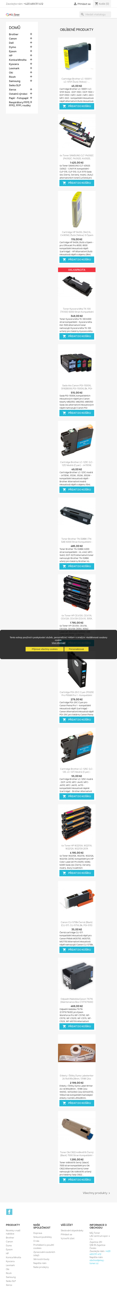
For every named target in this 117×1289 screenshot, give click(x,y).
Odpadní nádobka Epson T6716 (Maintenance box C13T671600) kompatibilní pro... (76, 1001)
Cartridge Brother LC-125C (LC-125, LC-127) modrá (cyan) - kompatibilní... (76, 771)
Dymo (12, 47)
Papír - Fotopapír (19, 98)
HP (10, 55)
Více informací (58, 643)
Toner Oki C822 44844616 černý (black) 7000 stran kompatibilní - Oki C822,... (77, 1155)
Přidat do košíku (77, 106)
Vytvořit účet (67, 1238)
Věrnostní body (41, 1259)
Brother (13, 34)
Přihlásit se (66, 1234)
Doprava (37, 1233)
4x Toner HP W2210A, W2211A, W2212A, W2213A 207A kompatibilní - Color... (76, 848)
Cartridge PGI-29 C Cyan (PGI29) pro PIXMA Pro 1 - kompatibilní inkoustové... (77, 695)
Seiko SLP (15, 85)
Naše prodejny (41, 1267)
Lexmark (14, 68)
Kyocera (14, 64)
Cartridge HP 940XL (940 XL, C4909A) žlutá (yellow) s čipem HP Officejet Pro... (76, 235)
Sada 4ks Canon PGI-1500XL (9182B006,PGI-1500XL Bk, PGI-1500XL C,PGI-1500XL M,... (77, 388)
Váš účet (67, 1225)
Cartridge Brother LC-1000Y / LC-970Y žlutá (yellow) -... (77, 80)
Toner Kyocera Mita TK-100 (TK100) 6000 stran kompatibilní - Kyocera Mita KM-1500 (77, 311)
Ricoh (12, 77)
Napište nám (39, 1263)
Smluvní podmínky (42, 1237)
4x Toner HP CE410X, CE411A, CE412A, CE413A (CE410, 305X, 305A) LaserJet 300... (77, 618)
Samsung (14, 81)
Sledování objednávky (72, 1230)
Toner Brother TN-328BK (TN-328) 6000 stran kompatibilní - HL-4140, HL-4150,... (76, 541)
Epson (12, 51)
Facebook (9, 1212)
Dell (11, 42)
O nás (36, 1240)
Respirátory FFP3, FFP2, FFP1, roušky (20, 104)
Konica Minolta (17, 59)
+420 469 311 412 (33, 3)
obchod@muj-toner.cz (97, 1262)
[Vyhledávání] (95, 14)
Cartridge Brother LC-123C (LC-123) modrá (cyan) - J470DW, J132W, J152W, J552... (76, 465)
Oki (11, 72)
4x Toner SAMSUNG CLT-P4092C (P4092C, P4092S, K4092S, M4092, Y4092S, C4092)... (77, 158)
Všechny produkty (97, 1193)
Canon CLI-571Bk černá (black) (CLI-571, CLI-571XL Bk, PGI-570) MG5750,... (77, 925)
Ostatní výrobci (18, 94)
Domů (14, 27)
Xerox (12, 89)
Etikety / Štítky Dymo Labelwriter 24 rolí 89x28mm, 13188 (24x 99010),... (77, 1078)
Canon (13, 38)
